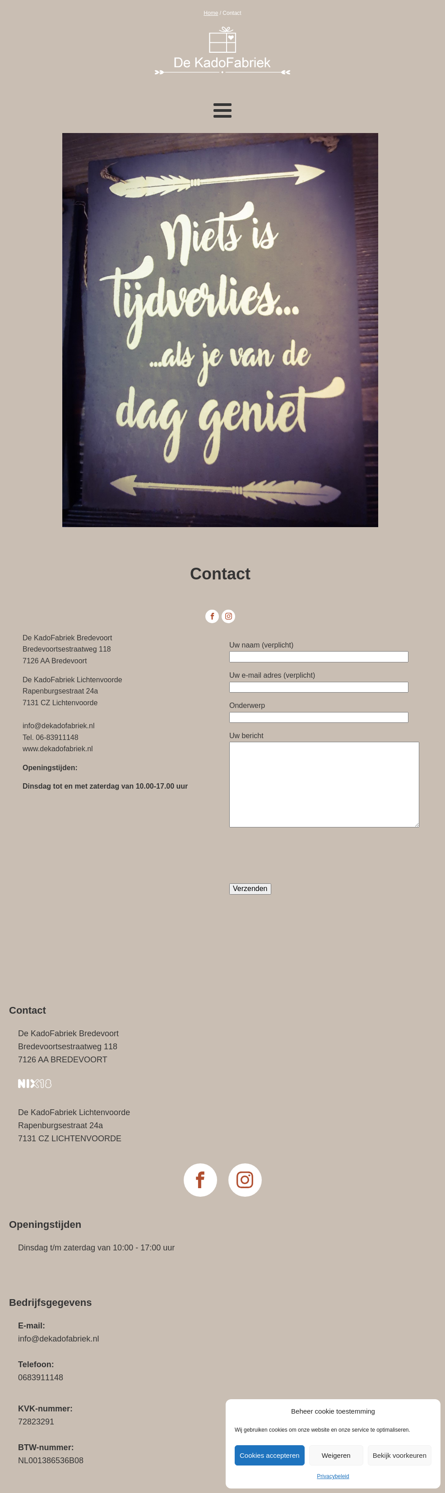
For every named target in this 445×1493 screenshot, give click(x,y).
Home (211, 13)
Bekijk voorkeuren (399, 1455)
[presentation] (297, 855)
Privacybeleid (333, 1476)
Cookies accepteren (270, 1455)
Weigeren (336, 1455)
